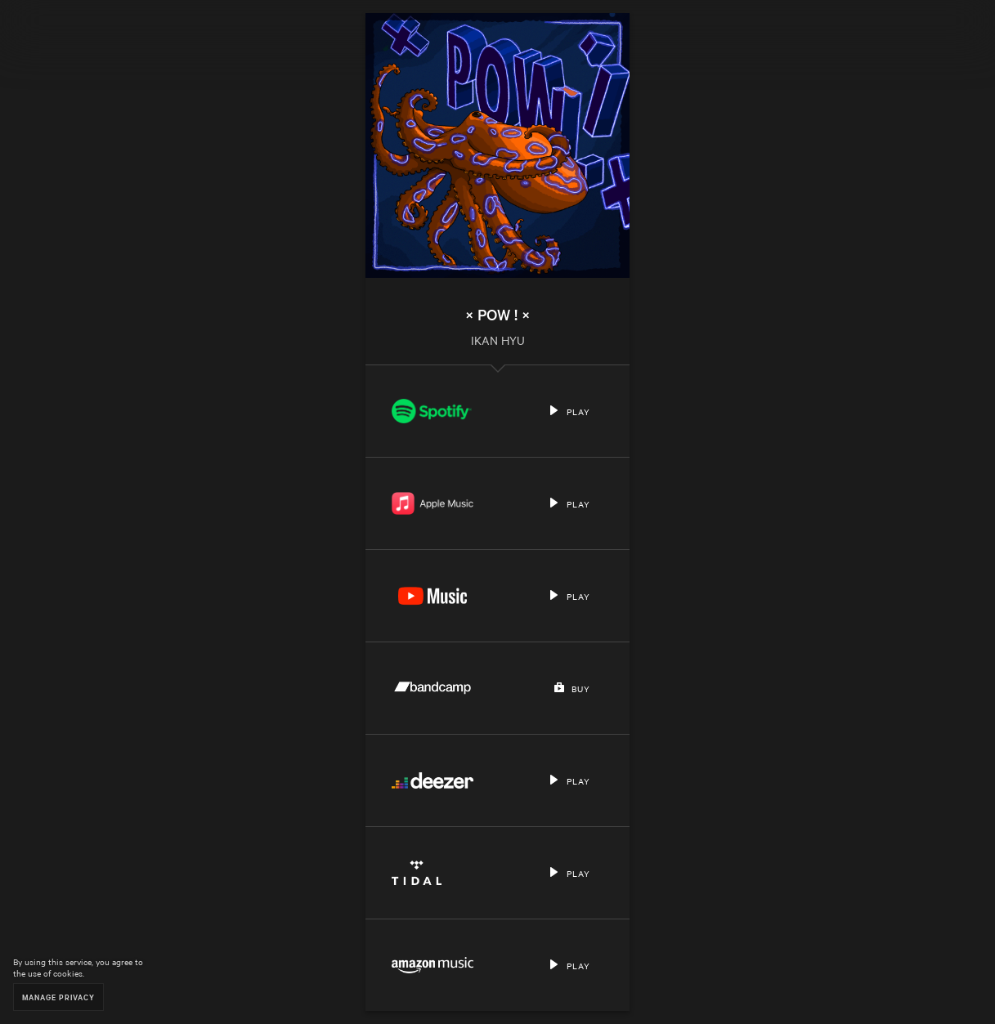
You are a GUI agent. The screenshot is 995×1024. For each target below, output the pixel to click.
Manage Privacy (58, 996)
